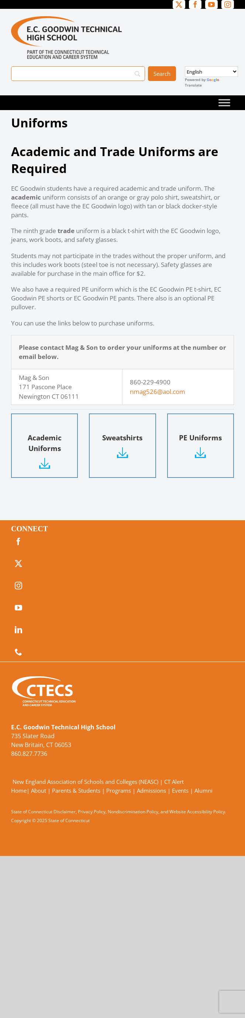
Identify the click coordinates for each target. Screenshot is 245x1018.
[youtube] (211, 4)
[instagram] (227, 4)
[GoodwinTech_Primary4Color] (66, 19)
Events (180, 790)
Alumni (203, 790)
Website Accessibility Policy (197, 812)
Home (19, 790)
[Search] (78, 73)
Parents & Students (76, 790)
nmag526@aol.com (157, 391)
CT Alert (174, 781)
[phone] (18, 652)
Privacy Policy (92, 812)
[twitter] (179, 4)
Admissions (151, 790)
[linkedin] (18, 630)
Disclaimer (65, 812)
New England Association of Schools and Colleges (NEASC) (85, 781)
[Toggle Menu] (224, 102)
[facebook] (195, 4)
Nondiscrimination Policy (133, 812)
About (38, 790)
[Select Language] (211, 71)
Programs (118, 790)
